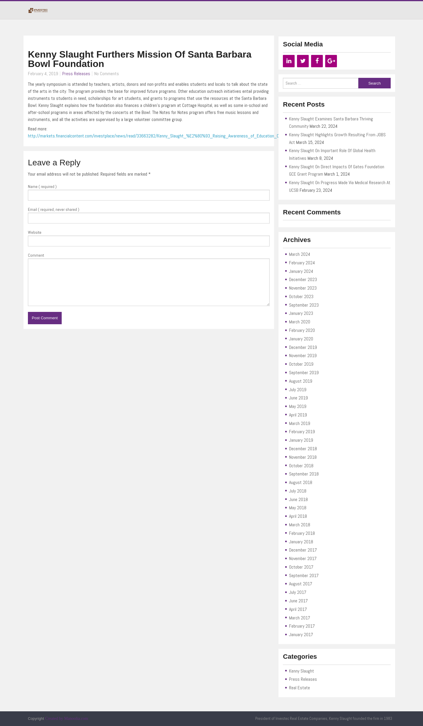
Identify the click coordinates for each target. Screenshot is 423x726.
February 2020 (302, 330)
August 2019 (300, 381)
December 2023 (303, 279)
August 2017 (300, 584)
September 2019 (304, 372)
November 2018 (303, 457)
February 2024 (302, 263)
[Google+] (331, 61)
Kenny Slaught (301, 671)
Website (34, 232)
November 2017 (303, 558)
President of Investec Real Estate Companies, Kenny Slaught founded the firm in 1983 (323, 718)
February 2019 (302, 431)
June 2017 (298, 601)
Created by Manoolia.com (66, 718)
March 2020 (299, 322)
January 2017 (301, 634)
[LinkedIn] (289, 61)
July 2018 (297, 491)
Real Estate (299, 688)
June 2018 (298, 499)
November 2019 (303, 355)
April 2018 (298, 516)
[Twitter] (303, 61)
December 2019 (303, 347)
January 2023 (301, 313)
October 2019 (301, 364)
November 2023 (303, 288)
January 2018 (301, 542)
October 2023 (301, 296)
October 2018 (301, 466)
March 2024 (299, 254)
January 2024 (301, 271)
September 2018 (304, 474)
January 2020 (301, 339)
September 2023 (304, 305)
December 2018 (303, 449)
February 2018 (302, 533)
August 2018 (300, 482)
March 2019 (299, 423)
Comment (36, 255)
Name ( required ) (42, 186)
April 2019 (298, 415)
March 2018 (299, 525)
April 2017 (298, 609)
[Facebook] (317, 61)
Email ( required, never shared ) (53, 209)
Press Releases (76, 73)
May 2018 (297, 508)
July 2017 (297, 592)
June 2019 (298, 398)
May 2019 (297, 406)
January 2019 (301, 440)
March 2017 (299, 618)
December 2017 (303, 550)
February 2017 (302, 626)
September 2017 (304, 575)
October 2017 (301, 567)
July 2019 (297, 389)
